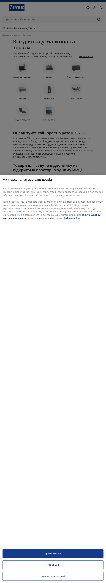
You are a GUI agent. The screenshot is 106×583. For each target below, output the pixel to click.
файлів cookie (72, 218)
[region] (53, 379)
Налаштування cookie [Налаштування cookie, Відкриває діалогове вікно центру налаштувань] (53, 576)
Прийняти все (52, 553)
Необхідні (53, 564)
